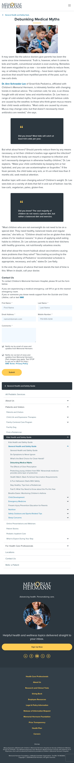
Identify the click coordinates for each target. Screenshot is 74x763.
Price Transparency (37, 722)
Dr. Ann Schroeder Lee (14, 83)
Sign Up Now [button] (37, 647)
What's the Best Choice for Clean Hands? (27, 458)
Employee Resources (37, 699)
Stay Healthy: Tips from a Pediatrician (25, 485)
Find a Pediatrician (14, 432)
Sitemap (37, 744)
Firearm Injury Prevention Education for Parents (27, 505)
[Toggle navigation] (69, 5)
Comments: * (7, 326)
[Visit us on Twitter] (43, 656)
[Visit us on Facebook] (31, 656)
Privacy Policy (22, 363)
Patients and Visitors (14, 412)
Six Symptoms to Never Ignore (22, 454)
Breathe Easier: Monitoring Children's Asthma (27, 493)
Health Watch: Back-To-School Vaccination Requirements (33, 477)
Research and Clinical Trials (37, 688)
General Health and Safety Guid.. (16, 15)
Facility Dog (11, 427)
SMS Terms (10, 363)
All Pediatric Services (15, 394)
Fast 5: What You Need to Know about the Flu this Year (32, 489)
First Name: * (7, 303)
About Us (37, 682)
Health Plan (37, 728)
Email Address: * (8, 314)
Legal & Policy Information (37, 705)
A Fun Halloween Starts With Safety (25, 481)
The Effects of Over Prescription (23, 467)
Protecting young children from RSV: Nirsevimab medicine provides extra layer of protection (34, 472)
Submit (12, 372)
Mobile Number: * (45, 314)
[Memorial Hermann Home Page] (12, 5)
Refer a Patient (12, 565)
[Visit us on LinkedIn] (26, 656)
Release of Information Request (37, 711)
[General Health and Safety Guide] (37, 386)
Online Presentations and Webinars (20, 523)
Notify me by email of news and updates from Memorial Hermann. (19, 347)
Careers (37, 734)
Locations (9, 552)
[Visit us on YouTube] (37, 656)
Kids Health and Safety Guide (20, 442)
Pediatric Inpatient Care (16, 534)
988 (22, 297)
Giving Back (37, 694)
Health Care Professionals (37, 676)
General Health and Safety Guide (23, 450)
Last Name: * (43, 303)
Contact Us (10, 558)
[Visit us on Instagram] (48, 656)
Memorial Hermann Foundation (37, 717)
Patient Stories (12, 528)
